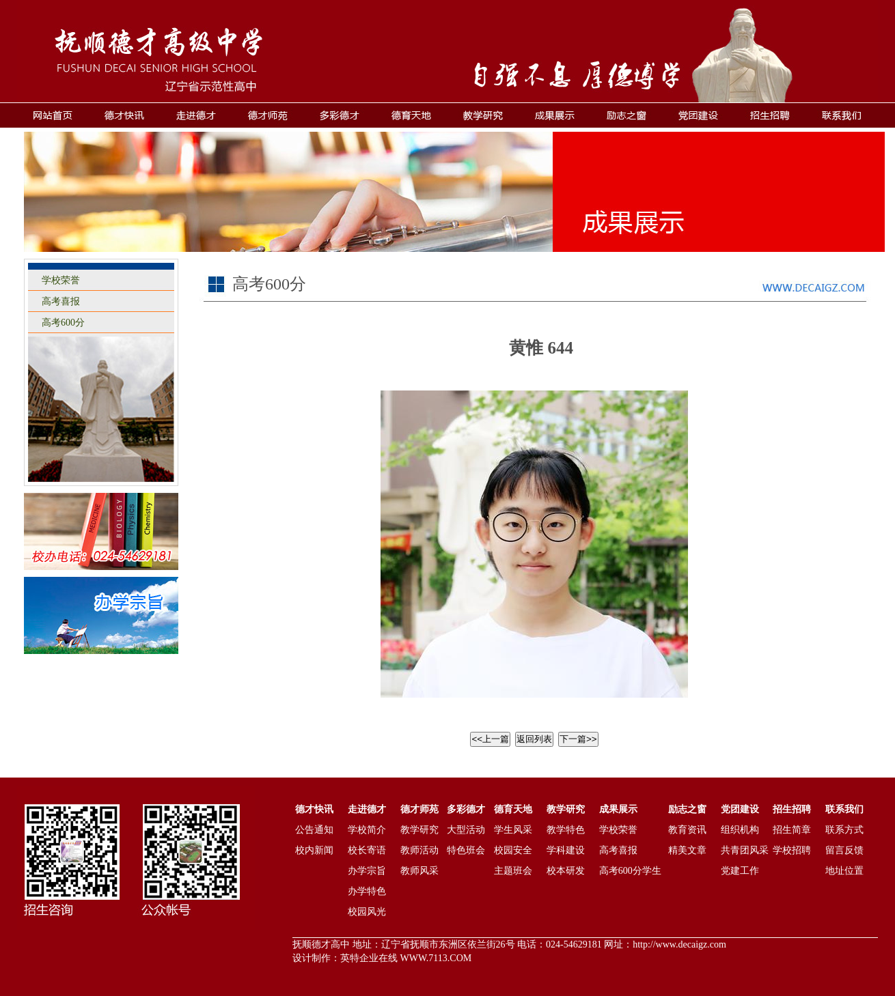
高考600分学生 (630, 871)
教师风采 (419, 871)
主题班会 (513, 871)
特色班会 (466, 850)
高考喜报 (61, 301)
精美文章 (687, 850)
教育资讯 (687, 830)
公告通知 (314, 830)
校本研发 (566, 871)
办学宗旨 (367, 871)
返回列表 (534, 739)
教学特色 (566, 830)
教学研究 (419, 830)
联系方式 (844, 830)
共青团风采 (745, 850)
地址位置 (844, 871)
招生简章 (792, 830)
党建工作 (740, 871)
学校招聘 (792, 850)
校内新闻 (314, 850)
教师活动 (419, 850)
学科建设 (566, 850)
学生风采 (513, 830)
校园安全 (513, 850)
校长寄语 (367, 850)
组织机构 (740, 830)
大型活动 (466, 830)
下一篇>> (578, 739)
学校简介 (367, 830)
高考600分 (63, 322)
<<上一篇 (490, 739)
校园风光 (367, 912)
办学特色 (367, 891)
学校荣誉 (61, 280)
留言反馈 (844, 850)
